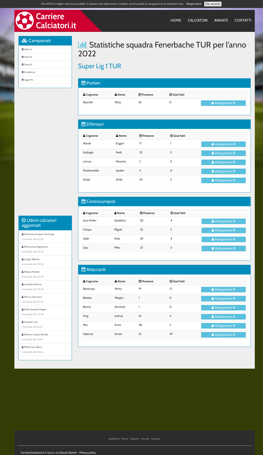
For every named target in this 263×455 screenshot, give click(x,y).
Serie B (27, 56)
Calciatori (198, 20)
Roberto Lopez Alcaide (45, 337)
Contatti (243, 20)
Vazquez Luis (45, 324)
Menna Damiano (45, 299)
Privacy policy (87, 452)
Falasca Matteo (45, 274)
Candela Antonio (45, 287)
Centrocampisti (98, 201)
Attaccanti (93, 269)
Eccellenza (28, 72)
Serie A (27, 49)
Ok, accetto (212, 4)
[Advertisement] (45, 154)
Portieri (90, 83)
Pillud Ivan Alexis (45, 349)
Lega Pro (27, 79)
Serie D (27, 64)
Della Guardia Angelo (45, 312)
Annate (221, 20)
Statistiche (114, 438)
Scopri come (193, 4)
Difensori (92, 124)
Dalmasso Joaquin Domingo (45, 237)
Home (176, 20)
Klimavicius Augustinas (45, 249)
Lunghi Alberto (45, 262)
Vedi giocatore (223, 103)
